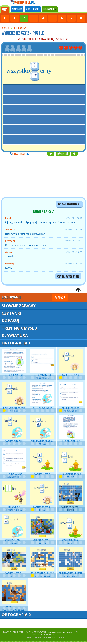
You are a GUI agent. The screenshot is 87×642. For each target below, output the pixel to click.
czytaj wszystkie (68, 276)
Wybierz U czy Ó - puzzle (14, 562)
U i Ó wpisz (14, 496)
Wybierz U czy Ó (42, 462)
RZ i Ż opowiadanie (14, 363)
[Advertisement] (23, 176)
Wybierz (14, 429)
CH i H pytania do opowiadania (71, 397)
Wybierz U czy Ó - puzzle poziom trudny (14, 595)
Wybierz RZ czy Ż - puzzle (71, 496)
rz (34, 75)
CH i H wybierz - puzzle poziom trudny (71, 562)
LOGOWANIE (49, 9)
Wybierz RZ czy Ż (71, 363)
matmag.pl (49, 634)
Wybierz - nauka (14, 529)
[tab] (5, 9)
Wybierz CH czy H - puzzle (42, 529)
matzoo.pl (37, 634)
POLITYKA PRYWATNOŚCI (36, 632)
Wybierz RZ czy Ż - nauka (42, 496)
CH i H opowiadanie (42, 396)
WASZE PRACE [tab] (33, 9)
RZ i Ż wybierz (14, 397)
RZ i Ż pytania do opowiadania (42, 364)
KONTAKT (7, 632)
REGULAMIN (18, 632)
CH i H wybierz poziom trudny (42, 430)
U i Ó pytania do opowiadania (14, 463)
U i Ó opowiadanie (71, 429)
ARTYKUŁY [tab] (17, 9)
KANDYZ (51, 637)
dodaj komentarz (69, 204)
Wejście (60, 297)
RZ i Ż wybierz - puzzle (42, 562)
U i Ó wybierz (71, 463)
